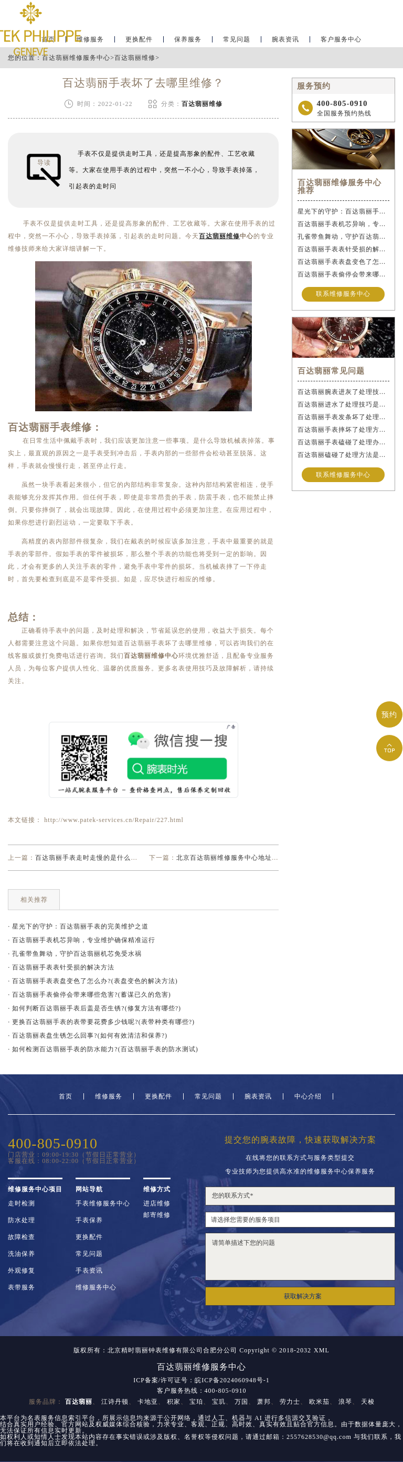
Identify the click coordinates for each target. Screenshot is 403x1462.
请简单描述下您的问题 (300, 1256)
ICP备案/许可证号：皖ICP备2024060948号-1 (201, 1380)
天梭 (368, 1401)
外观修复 (21, 1270)
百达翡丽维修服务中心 (76, 58)
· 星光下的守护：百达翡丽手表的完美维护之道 (78, 926)
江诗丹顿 (115, 1401)
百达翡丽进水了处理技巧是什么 (343, 404)
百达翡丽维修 (134, 58)
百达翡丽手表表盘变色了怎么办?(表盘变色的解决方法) (343, 261)
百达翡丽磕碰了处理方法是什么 (343, 454)
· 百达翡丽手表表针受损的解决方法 (61, 967)
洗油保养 (21, 1254)
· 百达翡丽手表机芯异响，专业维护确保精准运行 (81, 940)
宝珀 (196, 1401)
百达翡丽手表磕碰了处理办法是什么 (343, 442)
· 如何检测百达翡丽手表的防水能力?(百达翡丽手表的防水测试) (103, 1049)
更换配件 (139, 40)
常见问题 (236, 40)
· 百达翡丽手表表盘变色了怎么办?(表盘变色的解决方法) (92, 981)
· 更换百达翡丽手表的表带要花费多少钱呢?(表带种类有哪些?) (101, 1022)
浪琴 (345, 1401)
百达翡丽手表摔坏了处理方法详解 (343, 429)
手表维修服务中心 (103, 1203)
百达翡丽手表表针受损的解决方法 (343, 249)
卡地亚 (147, 1401)
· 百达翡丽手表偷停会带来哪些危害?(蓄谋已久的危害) (89, 994)
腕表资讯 (285, 40)
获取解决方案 (303, 1296)
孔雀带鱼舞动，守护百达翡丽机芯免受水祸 (343, 236)
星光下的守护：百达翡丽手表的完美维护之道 (343, 211)
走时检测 (21, 1203)
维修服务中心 (96, 1287)
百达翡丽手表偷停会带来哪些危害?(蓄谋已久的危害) (343, 274)
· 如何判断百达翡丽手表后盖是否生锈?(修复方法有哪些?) (94, 1008)
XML (322, 1350)
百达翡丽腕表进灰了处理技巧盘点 (343, 392)
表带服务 (21, 1287)
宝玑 (219, 1401)
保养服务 (188, 40)
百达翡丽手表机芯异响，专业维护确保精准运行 (343, 224)
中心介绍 (308, 1096)
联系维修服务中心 (343, 294)
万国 (241, 1401)
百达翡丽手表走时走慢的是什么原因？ (93, 857)
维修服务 (108, 1096)
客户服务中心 (341, 40)
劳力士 (290, 1401)
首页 (65, 1096)
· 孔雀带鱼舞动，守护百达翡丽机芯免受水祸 (75, 953)
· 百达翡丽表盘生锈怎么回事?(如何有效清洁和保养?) (87, 1035)
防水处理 (21, 1220)
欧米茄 (319, 1401)
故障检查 (21, 1237)
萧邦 (264, 1401)
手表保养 (89, 1220)
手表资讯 (89, 1270)
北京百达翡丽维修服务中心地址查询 (230, 857)
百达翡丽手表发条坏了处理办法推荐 (343, 417)
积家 (174, 1401)
